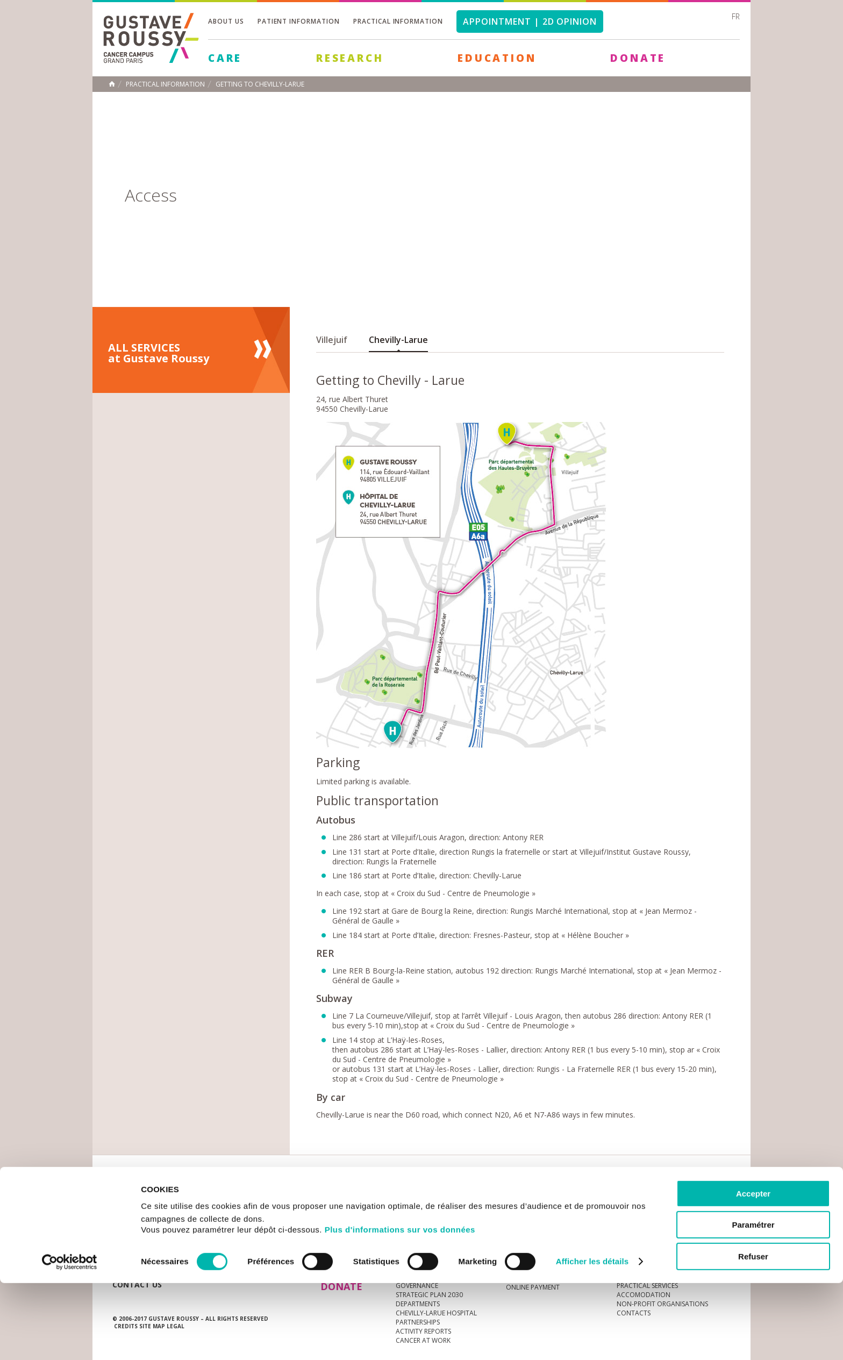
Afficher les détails (592, 1338)
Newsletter (618, 1201)
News (135, 1196)
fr (736, 16)
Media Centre (195, 1196)
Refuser (753, 1333)
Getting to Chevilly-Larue (260, 84)
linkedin (689, 1196)
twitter (705, 1196)
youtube (672, 1196)
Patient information (299, 21)
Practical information (398, 21)
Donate (638, 58)
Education (497, 58)
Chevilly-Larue (398, 340)
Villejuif (331, 340)
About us (226, 21)
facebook (722, 1196)
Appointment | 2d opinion (530, 21)
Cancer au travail (427, 1241)
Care (225, 58)
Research (349, 58)
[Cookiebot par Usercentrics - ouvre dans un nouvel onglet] (70, 1339)
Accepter (753, 1270)
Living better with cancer (550, 1241)
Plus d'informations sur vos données (400, 1306)
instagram (655, 1196)
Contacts (634, 1241)
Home (112, 84)
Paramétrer (753, 1302)
